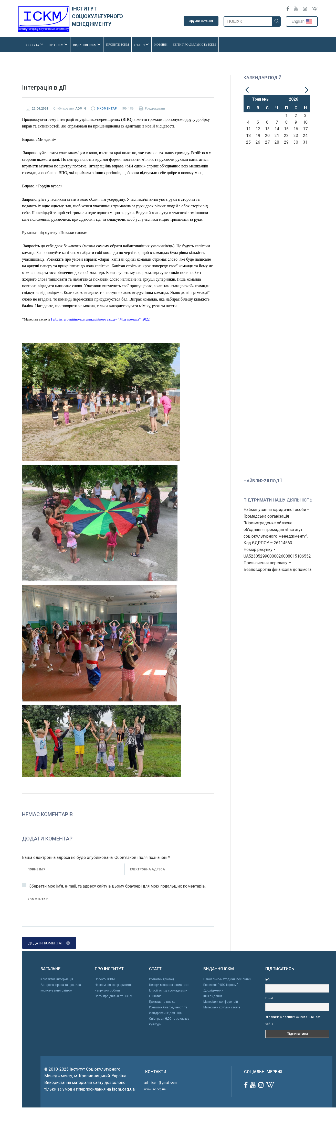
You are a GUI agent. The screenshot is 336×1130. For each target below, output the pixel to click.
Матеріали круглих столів (221, 1007)
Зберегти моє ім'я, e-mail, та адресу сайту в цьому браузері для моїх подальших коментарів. (117, 885)
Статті (141, 44)
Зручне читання (201, 21)
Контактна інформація (56, 979)
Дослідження (213, 990)
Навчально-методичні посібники (227, 979)
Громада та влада (162, 1001)
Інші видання (213, 996)
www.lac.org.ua (155, 1089)
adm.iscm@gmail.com (160, 1082)
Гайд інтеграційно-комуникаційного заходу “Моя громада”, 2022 (100, 319)
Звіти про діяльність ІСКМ (194, 43)
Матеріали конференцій (220, 1001)
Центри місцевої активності (169, 984)
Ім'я (267, 979)
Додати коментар (49, 942)
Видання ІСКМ (87, 44)
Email (269, 998)
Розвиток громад (161, 979)
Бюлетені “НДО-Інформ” (220, 984)
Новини (160, 43)
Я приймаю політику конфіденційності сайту (293, 1020)
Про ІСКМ (58, 44)
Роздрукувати (152, 108)
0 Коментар (107, 108)
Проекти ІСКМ (117, 43)
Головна (34, 44)
